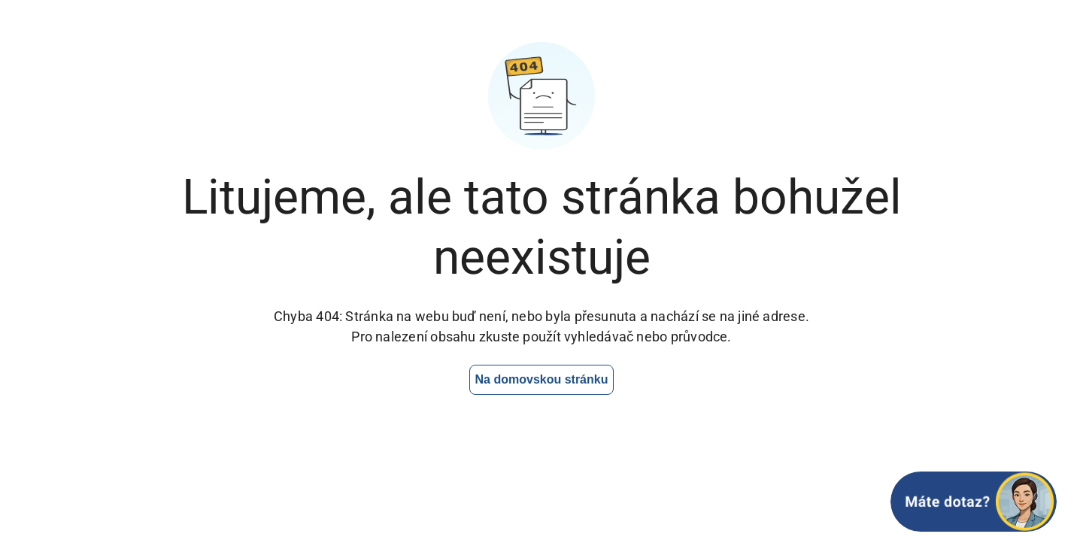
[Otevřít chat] (973, 502)
